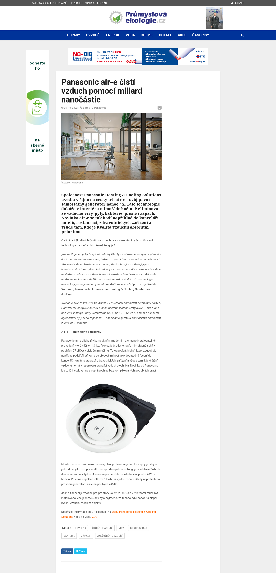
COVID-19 (80, 528)
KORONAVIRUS (138, 528)
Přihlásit (237, 3)
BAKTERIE (69, 535)
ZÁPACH (86, 535)
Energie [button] (113, 35)
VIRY (121, 528)
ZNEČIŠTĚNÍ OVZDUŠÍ (109, 535)
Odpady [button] (73, 35)
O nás (103, 3)
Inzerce (76, 3)
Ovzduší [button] (93, 35)
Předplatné (60, 3)
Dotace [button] (165, 35)
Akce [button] (182, 35)
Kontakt (90, 3)
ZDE (94, 517)
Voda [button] (130, 35)
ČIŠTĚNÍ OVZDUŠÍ (102, 528)
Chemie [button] (147, 35)
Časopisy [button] (200, 35)
